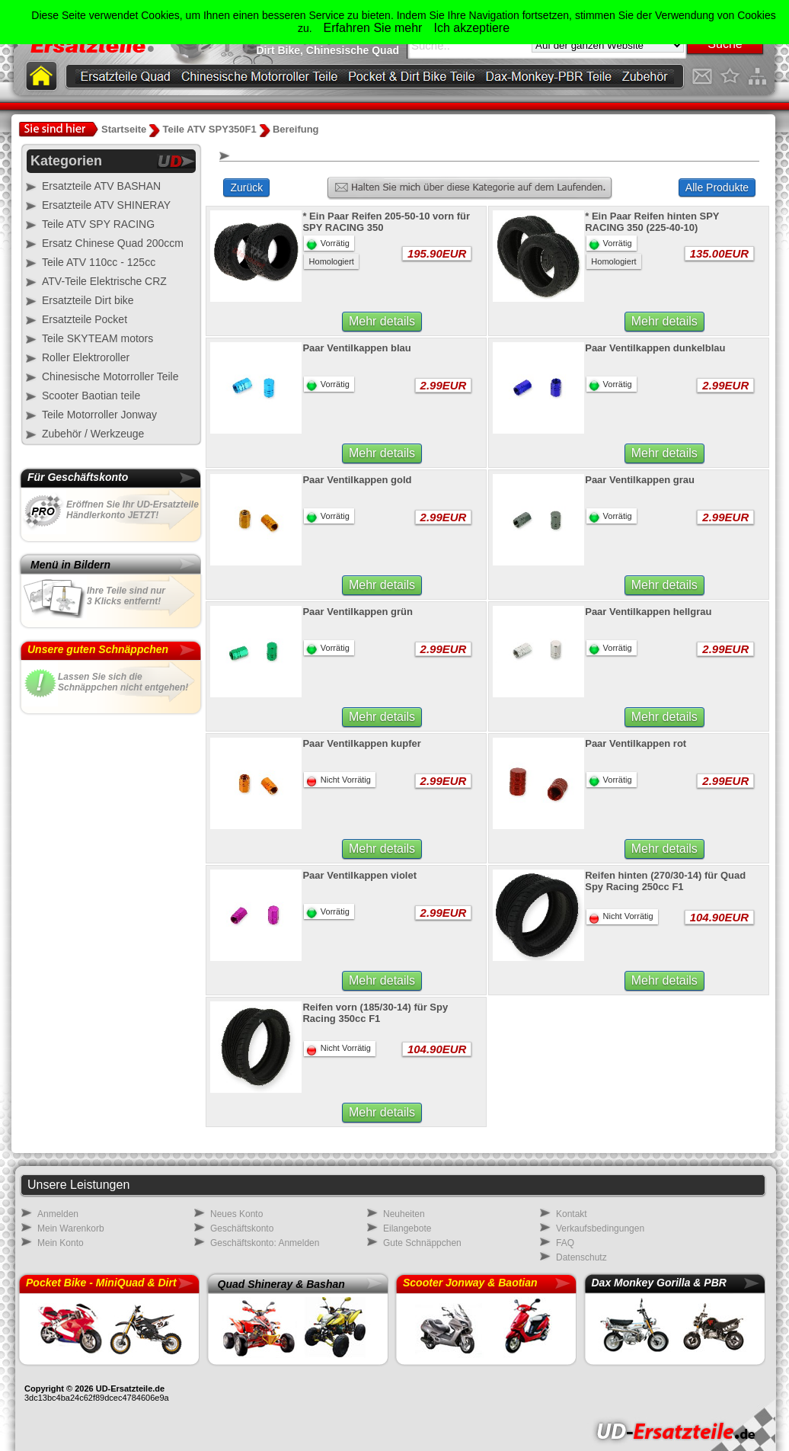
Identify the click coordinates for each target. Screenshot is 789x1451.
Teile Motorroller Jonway (99, 414)
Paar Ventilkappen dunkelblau (655, 348)
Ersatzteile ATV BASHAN (101, 186)
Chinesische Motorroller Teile (110, 376)
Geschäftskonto (241, 1228)
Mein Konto (60, 1243)
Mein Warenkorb (70, 1228)
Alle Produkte (717, 187)
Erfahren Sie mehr (373, 27)
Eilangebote (407, 1228)
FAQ (565, 1243)
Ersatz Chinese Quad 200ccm (113, 243)
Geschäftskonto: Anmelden (264, 1243)
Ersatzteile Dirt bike (88, 300)
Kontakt (571, 1214)
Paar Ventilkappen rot (635, 743)
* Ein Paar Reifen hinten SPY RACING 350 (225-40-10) (652, 221)
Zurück (246, 187)
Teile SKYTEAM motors (97, 338)
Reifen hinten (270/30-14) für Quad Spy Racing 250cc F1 (665, 881)
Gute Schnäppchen (422, 1243)
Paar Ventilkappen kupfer (361, 743)
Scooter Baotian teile (91, 395)
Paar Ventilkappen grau (640, 479)
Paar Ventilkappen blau (356, 348)
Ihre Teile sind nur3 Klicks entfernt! (126, 596)
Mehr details (382, 321)
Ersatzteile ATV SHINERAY (106, 205)
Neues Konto (236, 1214)
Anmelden (57, 1214)
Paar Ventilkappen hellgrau (648, 611)
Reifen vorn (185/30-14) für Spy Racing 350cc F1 (375, 1012)
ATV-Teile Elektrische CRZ (104, 281)
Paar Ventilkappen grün (357, 611)
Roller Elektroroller (85, 357)
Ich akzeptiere (471, 27)
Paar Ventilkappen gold (356, 479)
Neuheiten (404, 1214)
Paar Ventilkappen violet (359, 875)
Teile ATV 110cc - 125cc (98, 262)
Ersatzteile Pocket (84, 319)
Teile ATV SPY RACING (98, 224)
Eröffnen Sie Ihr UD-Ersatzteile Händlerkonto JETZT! (132, 510)
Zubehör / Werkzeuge (93, 434)
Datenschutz (581, 1257)
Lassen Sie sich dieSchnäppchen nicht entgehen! (123, 682)
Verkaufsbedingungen (600, 1228)
